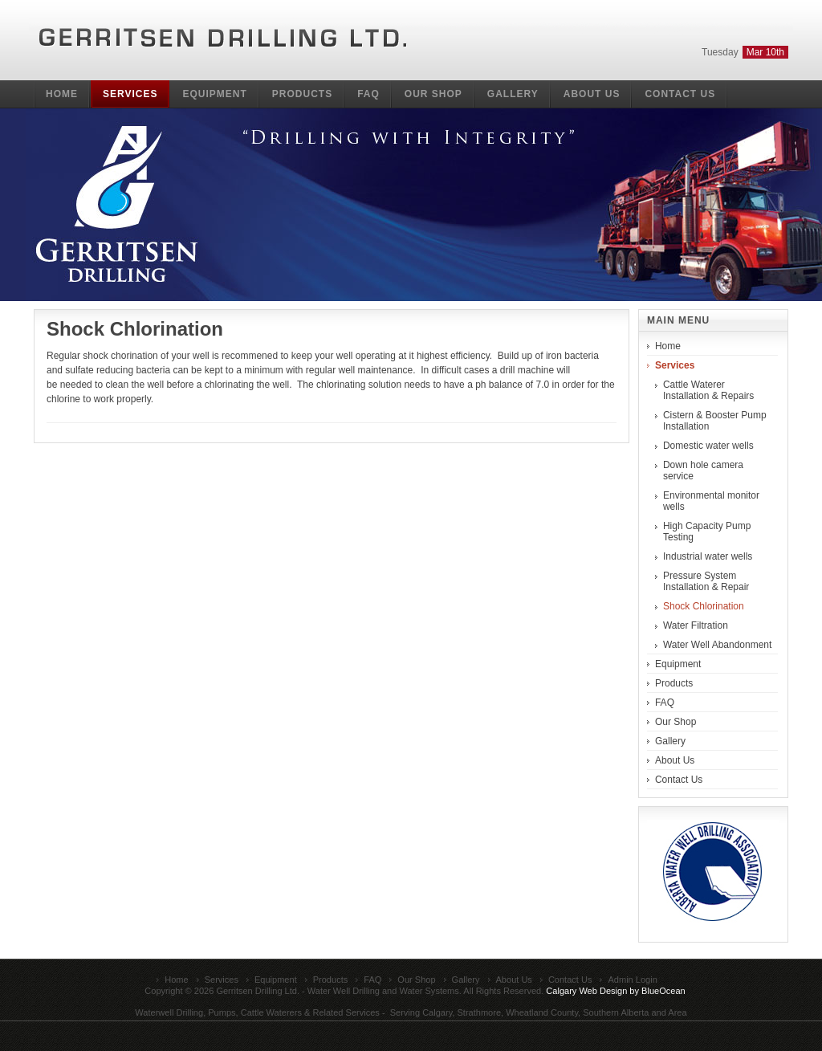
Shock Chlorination (135, 329)
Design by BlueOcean (643, 991)
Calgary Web (571, 991)
